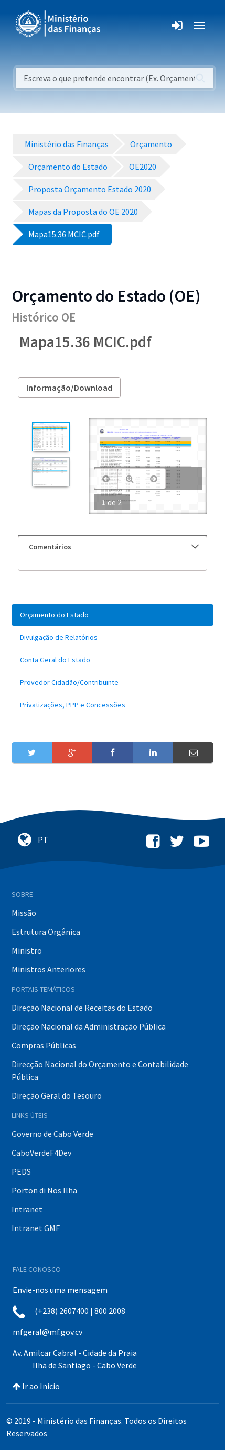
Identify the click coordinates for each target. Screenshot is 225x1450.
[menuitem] (112, 615)
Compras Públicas (44, 1045)
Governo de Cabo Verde (52, 1133)
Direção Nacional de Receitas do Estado (82, 1007)
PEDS (21, 1171)
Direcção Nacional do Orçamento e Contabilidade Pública (100, 1070)
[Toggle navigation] (117, 25)
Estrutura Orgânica (46, 931)
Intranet (27, 1209)
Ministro (27, 950)
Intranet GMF (36, 1228)
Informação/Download (69, 387)
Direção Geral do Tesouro (57, 1095)
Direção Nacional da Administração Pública (89, 1026)
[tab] (112, 547)
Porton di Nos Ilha (44, 1190)
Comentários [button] (114, 546)
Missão (24, 912)
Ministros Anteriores (48, 969)
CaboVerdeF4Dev (41, 1152)
